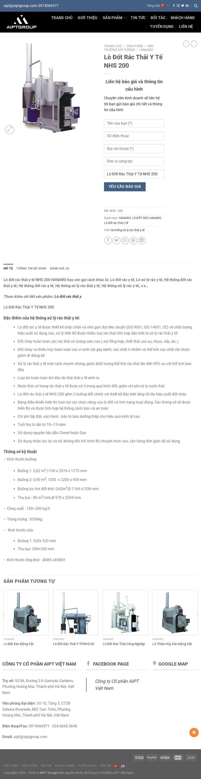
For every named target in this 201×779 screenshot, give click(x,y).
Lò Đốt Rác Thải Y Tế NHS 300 (28, 307)
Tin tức (46, 765)
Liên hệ (186, 26)
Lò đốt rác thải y (67, 296)
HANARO (146, 50)
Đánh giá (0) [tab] (60, 268)
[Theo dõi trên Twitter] (182, 5)
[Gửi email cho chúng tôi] (187, 5)
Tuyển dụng (162, 26)
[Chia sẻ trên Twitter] (117, 240)
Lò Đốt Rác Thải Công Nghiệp (124, 644)
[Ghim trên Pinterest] (133, 240)
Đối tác (158, 18)
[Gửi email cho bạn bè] (125, 240)
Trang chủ (62, 18)
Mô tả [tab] (8, 268)
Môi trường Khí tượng (129, 48)
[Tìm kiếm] (196, 6)
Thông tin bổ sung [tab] (31, 268)
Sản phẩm (114, 18)
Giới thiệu (87, 18)
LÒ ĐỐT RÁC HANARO (146, 218)
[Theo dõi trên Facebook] (173, 5)
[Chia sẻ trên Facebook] (108, 240)
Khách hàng (183, 18)
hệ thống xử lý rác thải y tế (127, 230)
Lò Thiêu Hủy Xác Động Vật (172, 644)
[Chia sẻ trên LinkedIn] (142, 240)
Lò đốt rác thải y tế (116, 223)
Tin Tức (138, 18)
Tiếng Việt (158, 5)
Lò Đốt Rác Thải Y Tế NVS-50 (73, 644)
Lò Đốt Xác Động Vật (18, 644)
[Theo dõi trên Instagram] (178, 5)
